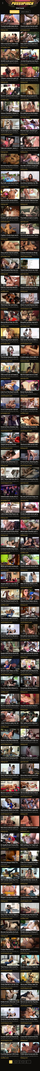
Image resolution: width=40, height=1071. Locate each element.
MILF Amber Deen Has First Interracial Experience (10, 880)
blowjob (26, 45)
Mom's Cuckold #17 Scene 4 (10, 793)
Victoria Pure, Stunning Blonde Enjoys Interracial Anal (30, 462)
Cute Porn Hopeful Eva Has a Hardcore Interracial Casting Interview (30, 862)
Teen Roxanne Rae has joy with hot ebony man (10, 270)
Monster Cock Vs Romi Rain (30, 549)
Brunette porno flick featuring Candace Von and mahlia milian (30, 113)
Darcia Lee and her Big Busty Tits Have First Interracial (30, 1002)
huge (22, 132)
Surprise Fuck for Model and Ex (10, 636)
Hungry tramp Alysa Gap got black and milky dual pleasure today (30, 287)
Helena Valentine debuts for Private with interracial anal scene (10, 113)
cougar (13, 481)
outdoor (23, 80)
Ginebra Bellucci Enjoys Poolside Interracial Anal (30, 932)
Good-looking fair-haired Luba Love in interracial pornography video (10, 409)
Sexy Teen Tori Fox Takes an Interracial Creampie (10, 914)
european (11, 620)
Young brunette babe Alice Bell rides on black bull (10, 26)
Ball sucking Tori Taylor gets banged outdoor (30, 845)
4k (12, 115)
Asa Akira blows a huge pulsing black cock (30, 165)
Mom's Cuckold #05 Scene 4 (10, 96)
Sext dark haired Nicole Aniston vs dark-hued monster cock (30, 653)
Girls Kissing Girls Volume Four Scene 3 (10, 165)
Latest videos (25, 12)
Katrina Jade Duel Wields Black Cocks (10, 287)
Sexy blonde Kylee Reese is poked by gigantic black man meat (30, 706)
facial (37, 63)
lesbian (17, 202)
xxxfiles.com (5, 99)
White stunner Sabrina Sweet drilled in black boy (30, 200)
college (33, 254)
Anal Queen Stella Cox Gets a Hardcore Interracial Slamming (10, 810)
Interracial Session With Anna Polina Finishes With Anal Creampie (30, 340)
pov (33, 882)
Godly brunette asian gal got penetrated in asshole (30, 514)
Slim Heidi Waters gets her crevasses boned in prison (30, 810)
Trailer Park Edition (7, 949)
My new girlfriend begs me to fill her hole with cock (30, 496)
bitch (22, 481)
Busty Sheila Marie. (27, 392)
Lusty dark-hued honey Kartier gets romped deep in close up (30, 1036)
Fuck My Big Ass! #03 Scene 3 (10, 1054)
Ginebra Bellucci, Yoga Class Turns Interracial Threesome (30, 967)
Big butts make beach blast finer (10, 183)
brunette (3, 28)
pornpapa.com (25, 30)
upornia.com (24, 99)
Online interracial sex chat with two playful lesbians (30, 270)
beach (3, 185)
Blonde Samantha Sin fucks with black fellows (10, 932)
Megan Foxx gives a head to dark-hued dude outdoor (10, 897)
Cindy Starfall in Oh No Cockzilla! (10, 984)
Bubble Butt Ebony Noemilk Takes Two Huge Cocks (10, 653)
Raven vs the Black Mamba (9, 740)
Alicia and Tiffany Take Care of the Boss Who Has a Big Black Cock (30, 984)
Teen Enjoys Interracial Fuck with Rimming (10, 618)
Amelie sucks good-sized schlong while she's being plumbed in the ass (10, 61)
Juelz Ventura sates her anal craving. (10, 723)
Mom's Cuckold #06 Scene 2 (10, 706)
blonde (10, 45)
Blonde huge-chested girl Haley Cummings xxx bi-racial (30, 131)
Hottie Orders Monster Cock (10, 1002)
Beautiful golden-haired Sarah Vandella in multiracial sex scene (30, 322)
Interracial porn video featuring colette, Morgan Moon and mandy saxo (10, 43)
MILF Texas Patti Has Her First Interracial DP (10, 479)
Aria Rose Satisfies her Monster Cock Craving (30, 183)
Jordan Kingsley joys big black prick (30, 61)
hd (36, 254)
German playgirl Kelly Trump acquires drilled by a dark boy (10, 862)
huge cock (27, 167)
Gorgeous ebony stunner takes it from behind (30, 688)
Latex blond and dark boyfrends (30, 827)
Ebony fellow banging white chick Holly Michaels (10, 758)
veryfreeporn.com (6, 117)
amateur (30, 98)
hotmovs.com (5, 221)
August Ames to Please (8, 444)
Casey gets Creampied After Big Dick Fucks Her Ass (30, 409)
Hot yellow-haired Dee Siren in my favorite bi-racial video (30, 636)
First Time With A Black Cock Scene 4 (10, 688)
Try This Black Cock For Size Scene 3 (10, 601)
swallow (9, 150)
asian (22, 254)
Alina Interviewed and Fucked (30, 775)
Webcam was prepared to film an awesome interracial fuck (30, 96)
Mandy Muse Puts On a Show (10, 322)
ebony (22, 237)
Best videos (14, 12)
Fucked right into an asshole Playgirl (10, 218)
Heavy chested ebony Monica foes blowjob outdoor (30, 566)
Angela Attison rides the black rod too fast (10, 584)
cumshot (17, 324)
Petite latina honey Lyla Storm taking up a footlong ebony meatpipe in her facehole (30, 1054)
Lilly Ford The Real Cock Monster (10, 392)
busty (15, 289)
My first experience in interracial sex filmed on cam (30, 374)
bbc (14, 115)
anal (5, 63)
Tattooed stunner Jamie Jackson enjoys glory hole (10, 148)
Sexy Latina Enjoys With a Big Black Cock (10, 775)
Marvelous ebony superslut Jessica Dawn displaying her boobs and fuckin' (10, 827)
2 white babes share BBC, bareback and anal (30, 357)
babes (22, 359)
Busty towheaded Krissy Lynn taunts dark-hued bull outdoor (30, 78)
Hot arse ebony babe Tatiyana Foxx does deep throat (30, 235)
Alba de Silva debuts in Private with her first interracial (30, 584)
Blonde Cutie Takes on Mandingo (10, 671)
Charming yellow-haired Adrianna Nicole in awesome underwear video (10, 340)
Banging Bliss (25, 949)
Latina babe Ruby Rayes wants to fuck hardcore (10, 514)
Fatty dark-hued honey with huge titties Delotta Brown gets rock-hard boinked (30, 148)
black (8, 28)
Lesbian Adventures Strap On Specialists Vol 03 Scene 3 (30, 253)
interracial (26, 28)
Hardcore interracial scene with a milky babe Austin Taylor (30, 444)
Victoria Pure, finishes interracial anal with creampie (10, 427)
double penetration (19, 63)
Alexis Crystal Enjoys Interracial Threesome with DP (30, 305)
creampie (11, 98)
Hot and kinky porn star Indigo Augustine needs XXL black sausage (30, 740)
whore (3, 498)
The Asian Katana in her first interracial (10, 357)
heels (15, 777)
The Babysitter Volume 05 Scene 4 (30, 427)
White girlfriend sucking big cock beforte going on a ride (10, 566)
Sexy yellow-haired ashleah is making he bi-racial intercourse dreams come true (10, 253)
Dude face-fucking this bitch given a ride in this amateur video (30, 479)
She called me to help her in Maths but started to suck (30, 723)
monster (28, 603)
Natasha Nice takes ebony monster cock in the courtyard (30, 601)
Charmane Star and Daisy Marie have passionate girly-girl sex (10, 305)
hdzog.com (4, 30)
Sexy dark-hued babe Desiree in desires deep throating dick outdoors (30, 43)
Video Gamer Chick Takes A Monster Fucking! (30, 1019)
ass (2, 63)
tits (36, 28)
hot (22, 28)
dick (22, 45)
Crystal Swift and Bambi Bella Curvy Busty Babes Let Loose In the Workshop (30, 671)
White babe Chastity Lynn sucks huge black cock (30, 531)
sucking (9, 568)
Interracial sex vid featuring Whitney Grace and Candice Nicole (10, 374)
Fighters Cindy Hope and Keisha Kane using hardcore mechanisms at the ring (10, 235)
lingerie (7, 498)
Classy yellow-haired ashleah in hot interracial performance (30, 26)
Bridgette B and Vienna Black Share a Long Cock (10, 845)
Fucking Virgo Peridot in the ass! (30, 914)
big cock (23, 63)
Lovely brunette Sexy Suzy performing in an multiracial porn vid (10, 549)
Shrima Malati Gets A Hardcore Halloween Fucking (30, 793)
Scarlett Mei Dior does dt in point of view (30, 880)
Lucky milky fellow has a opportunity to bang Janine (10, 462)
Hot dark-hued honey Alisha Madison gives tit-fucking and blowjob (10, 531)
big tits (13, 28)
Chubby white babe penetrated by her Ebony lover (30, 758)
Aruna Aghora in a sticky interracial (10, 131)
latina (19, 307)
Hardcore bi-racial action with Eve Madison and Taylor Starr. (10, 200)
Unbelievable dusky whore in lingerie (10, 496)
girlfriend (23, 498)
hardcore (33, 220)
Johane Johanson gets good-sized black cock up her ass (10, 78)
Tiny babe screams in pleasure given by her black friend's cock (30, 218)
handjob (12, 202)
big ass (18, 28)
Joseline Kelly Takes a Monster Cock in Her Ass (30, 897)
